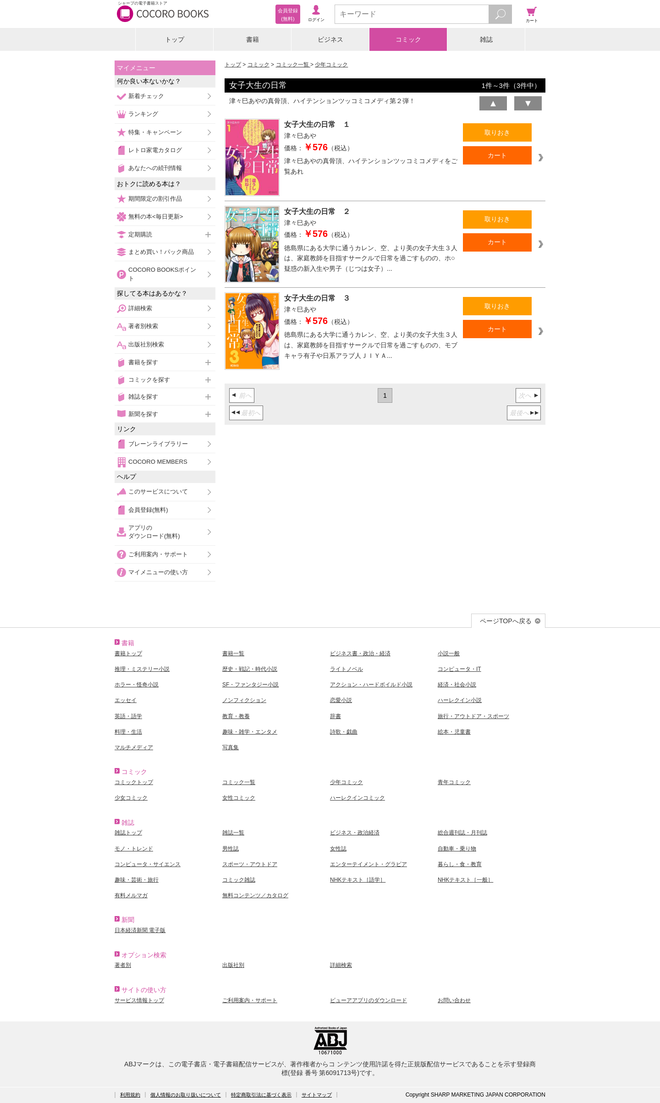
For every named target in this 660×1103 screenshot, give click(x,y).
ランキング (143, 113)
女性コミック (238, 798)
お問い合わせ (454, 1000)
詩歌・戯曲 (344, 732)
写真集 (230, 747)
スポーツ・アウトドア (249, 864)
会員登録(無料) (148, 509)
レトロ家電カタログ (155, 150)
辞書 (335, 716)
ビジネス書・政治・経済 (360, 653)
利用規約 (130, 1095)
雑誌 (486, 39)
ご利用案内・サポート (158, 554)
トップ (174, 39)
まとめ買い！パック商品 (161, 251)
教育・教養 (236, 716)
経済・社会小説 (457, 684)
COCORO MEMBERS (157, 461)
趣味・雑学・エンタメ (249, 732)
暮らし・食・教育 (460, 864)
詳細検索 (140, 308)
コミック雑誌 (238, 880)
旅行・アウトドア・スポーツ (473, 716)
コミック (408, 39)
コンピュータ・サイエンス (148, 864)
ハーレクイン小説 (460, 700)
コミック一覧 (293, 64)
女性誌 (338, 848)
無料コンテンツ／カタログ (255, 895)
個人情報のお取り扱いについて (185, 1095)
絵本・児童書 (454, 732)
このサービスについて (158, 491)
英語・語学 (128, 716)
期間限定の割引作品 (155, 198)
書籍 (252, 39)
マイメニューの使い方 (158, 572)
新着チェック (146, 96)
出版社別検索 (146, 344)
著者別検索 (143, 326)
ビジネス (330, 39)
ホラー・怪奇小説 (137, 684)
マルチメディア (134, 747)
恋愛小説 (341, 700)
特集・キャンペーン (155, 132)
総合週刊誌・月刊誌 (462, 832)
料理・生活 (128, 732)
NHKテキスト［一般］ (465, 880)
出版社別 (233, 965)
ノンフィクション (244, 700)
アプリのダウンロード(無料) (154, 531)
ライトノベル (346, 669)
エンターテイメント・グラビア (368, 864)
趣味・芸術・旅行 (137, 880)
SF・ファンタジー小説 (250, 684)
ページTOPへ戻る (506, 621)
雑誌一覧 (233, 832)
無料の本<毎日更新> (155, 216)
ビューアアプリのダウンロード (368, 1000)
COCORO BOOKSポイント (162, 273)
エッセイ (126, 700)
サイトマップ (317, 1095)
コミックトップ (134, 782)
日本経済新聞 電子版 (140, 930)
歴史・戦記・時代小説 (249, 669)
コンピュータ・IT (459, 669)
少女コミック (131, 798)
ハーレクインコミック (357, 798)
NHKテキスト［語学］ (357, 880)
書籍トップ (128, 653)
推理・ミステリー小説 (142, 669)
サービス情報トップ (139, 1000)
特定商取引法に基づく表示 (261, 1095)
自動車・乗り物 (457, 848)
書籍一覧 (233, 653)
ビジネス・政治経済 (355, 832)
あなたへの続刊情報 (155, 168)
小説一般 (449, 653)
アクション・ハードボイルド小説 (371, 684)
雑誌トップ (128, 832)
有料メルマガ (131, 895)
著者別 (123, 965)
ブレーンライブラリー (158, 443)
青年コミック (454, 782)
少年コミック (331, 64)
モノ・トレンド (134, 848)
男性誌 (230, 848)
